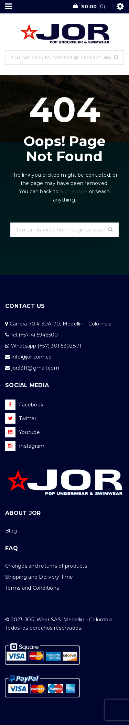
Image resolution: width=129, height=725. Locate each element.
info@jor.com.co (32, 357)
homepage (73, 191)
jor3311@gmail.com (35, 368)
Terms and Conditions (32, 588)
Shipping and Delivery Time (39, 577)
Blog (11, 531)
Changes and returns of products (46, 566)
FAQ (11, 548)
